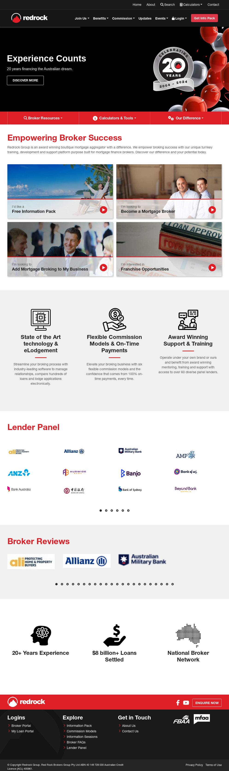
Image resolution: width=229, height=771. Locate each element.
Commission (122, 18)
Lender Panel (76, 748)
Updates (145, 18)
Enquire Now (207, 703)
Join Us (81, 18)
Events (160, 18)
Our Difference (188, 118)
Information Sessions (82, 737)
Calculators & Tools (116, 118)
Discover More (25, 80)
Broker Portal (21, 726)
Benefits (99, 18)
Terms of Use (214, 765)
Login (179, 18)
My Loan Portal (23, 731)
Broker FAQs (76, 742)
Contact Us (130, 731)
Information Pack (79, 726)
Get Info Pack (204, 18)
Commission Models (81, 731)
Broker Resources (44, 118)
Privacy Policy (194, 765)
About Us (128, 726)
